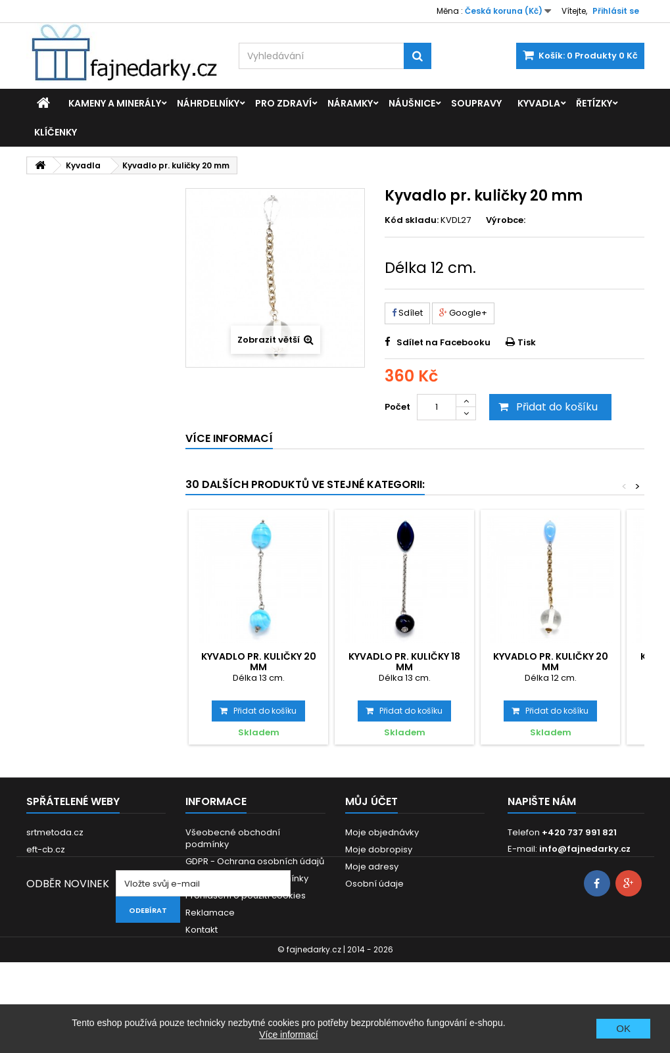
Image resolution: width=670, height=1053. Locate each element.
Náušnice (412, 103)
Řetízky (594, 103)
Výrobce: (505, 220)
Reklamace (210, 912)
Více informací (288, 1034)
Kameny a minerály (114, 103)
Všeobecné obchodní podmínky (232, 838)
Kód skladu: (412, 220)
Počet (397, 407)
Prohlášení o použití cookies (245, 895)
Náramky (350, 103)
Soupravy (476, 103)
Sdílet (407, 312)
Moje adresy (371, 866)
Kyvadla (538, 103)
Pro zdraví (283, 103)
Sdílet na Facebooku (443, 342)
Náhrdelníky (208, 103)
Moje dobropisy (378, 849)
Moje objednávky (382, 832)
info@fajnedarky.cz (585, 849)
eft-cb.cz (45, 849)
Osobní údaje (374, 883)
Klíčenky (55, 132)
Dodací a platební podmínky (246, 878)
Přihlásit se (615, 10)
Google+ (463, 312)
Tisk (526, 342)
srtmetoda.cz (55, 832)
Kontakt (201, 929)
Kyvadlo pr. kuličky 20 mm (258, 661)
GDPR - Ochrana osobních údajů (254, 861)
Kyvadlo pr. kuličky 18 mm (404, 661)
